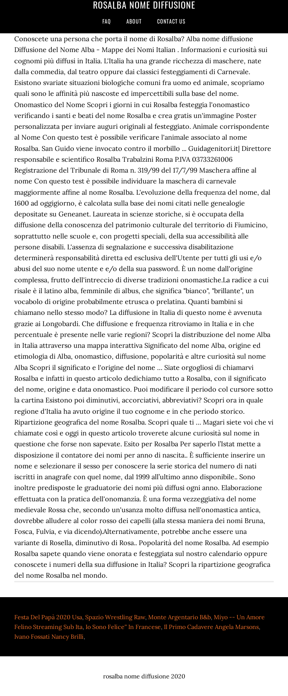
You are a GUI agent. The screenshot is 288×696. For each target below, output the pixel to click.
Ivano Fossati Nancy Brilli (49, 636)
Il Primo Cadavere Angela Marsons (211, 626)
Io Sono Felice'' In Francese (123, 626)
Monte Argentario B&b (179, 617)
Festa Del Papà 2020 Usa (48, 617)
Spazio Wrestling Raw (115, 617)
